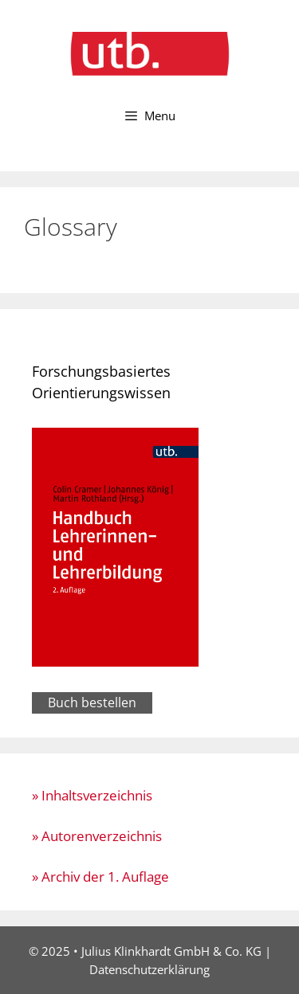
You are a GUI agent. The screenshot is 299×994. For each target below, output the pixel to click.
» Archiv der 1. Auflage (100, 876)
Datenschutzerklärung (149, 969)
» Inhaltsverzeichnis (92, 795)
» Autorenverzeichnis (97, 836)
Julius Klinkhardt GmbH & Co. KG (171, 951)
